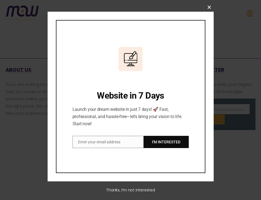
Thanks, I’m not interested (130, 190)
